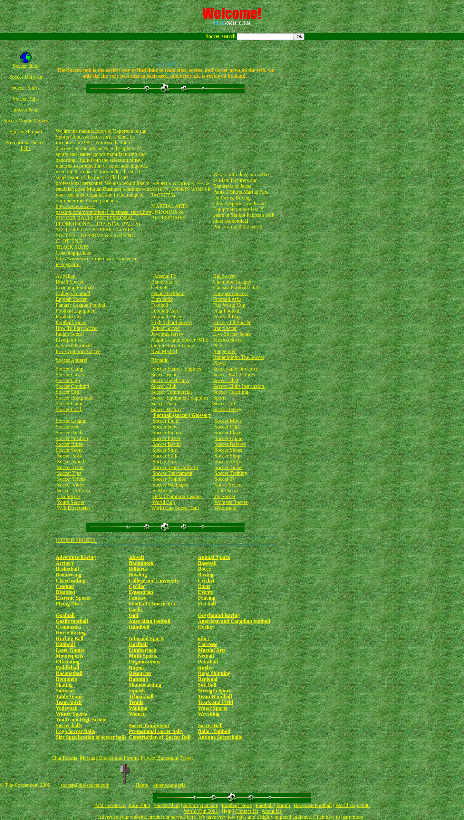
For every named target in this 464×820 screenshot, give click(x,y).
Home (141, 785)
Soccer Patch (69, 432)
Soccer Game (69, 403)
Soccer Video (70, 484)
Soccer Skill (165, 455)
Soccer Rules (69, 444)
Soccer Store (165, 461)
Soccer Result (166, 444)
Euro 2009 (162, 299)
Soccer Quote (229, 438)
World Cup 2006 (352, 805)
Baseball (207, 563)
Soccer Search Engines (176, 368)
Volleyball (67, 708)
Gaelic (136, 609)
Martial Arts (212, 650)
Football (159, 305)
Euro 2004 (139, 805)
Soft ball (207, 685)
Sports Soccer (229, 484)
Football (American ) (152, 603)
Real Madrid (164, 351)
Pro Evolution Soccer (78, 351)
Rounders (66, 679)
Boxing (205, 574)
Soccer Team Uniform (175, 467)
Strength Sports (215, 690)
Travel (186, 758)
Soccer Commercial (171, 392)
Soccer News (165, 426)
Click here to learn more (338, 817)
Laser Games (70, 650)
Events (205, 592)
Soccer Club (164, 386)
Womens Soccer (230, 502)
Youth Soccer (70, 502)
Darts (204, 586)
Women (137, 714)
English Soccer (71, 299)
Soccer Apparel (71, 360)
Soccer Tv (225, 479)
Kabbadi (65, 644)
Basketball (67, 569)
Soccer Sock (70, 455)
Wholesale (225, 508)
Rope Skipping (214, 673)
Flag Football (227, 311)
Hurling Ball (69, 638)
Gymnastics (69, 627)
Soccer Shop (26, 66)
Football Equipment (76, 311)
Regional (207, 679)
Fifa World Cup (229, 305)
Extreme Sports (73, 598)
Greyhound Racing (219, 615)
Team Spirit (69, 702)
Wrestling (208, 714)
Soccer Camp (69, 368)
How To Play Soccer (77, 328)
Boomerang (68, 574)
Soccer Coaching (230, 392)
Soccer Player (229, 432)
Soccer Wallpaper (170, 484)
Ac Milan (65, 276)
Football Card (165, 311)
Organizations (144, 661)
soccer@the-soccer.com (85, 785)
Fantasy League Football (81, 305)
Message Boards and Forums (110, 758)
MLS (203, 339)
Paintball (208, 661)
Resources (140, 673)
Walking (138, 708)
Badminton (141, 563)
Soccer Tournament (172, 473)
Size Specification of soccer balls (91, 737)
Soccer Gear (164, 403)
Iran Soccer (225, 328)
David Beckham (168, 293)
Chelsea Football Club (236, 287)
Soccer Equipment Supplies (180, 397)
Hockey (206, 627)
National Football (74, 345)
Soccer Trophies (169, 479)
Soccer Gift (225, 403)
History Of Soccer (232, 322)
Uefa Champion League (177, 496)
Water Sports (212, 708)
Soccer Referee (230, 444)
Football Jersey (166, 316)
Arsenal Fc (164, 276)
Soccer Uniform (26, 77)
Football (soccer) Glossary (182, 415)
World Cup (163, 502)
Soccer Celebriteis (170, 380)
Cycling (137, 586)
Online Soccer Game (172, 345)
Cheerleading (70, 580)
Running (138, 679)
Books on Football (313, 805)
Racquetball (69, 673)
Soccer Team (70, 467)
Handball (139, 627)
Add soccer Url (110, 805)
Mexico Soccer (228, 339)
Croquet (65, 586)
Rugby (205, 667)
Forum (283, 805)
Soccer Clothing (73, 386)
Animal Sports (214, 557)
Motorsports (69, 656)
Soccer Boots (165, 374)
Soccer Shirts (26, 88)
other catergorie (169, 785)
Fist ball (207, 603)
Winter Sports (71, 714)
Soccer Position (72, 438)
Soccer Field (165, 421)
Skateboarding (145, 685)
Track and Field (215, 702)
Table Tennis (69, 696)
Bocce (204, 569)
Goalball (65, 615)
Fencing (206, 598)
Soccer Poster (166, 438)
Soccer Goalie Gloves (25, 120)
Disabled (65, 592)
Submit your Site (200, 805)
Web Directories (74, 508)
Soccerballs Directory (235, 368)
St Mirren (162, 490)
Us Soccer (224, 496)
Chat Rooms (64, 758)
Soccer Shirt (165, 450)
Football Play (227, 316)
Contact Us (246, 811)
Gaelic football (72, 621)
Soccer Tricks (71, 479)
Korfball (138, 644)
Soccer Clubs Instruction (239, 386)
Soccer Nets (26, 109)
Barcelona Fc (165, 282)
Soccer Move (228, 421)
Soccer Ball (210, 725)
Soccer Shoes (228, 450)
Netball (206, 656)
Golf (134, 615)
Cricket (206, 580)
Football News (237, 805)
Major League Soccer (174, 339)
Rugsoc (137, 667)
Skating (64, 685)
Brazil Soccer (70, 282)
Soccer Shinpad (26, 131)
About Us (272, 811)
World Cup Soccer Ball (175, 508)
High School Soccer (171, 322)
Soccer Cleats (70, 374)
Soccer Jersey (227, 409)
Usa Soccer (68, 496)
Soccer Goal (69, 409)
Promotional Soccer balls (25, 145)
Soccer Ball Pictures (234, 374)
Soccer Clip (68, 380)
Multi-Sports (143, 656)
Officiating (68, 661)
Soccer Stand (70, 461)
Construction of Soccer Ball (160, 737)
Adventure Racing (76, 557)
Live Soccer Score (232, 334)
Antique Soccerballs (220, 737)
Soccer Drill (68, 392)
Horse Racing (71, 632)
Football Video (71, 322)
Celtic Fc (160, 287)
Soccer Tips (69, 473)
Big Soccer (224, 276)
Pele (217, 345)
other (203, 638)
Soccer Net (67, 426)
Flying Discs (69, 603)
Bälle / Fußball (214, 731)
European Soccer (230, 293)
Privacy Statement (160, 758)
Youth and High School (81, 719)
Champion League (232, 282)
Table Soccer (227, 490)
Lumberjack (142, 650)
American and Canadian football (234, 621)
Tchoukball (141, 696)
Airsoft (136, 557)
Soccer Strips (228, 461)
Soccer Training (231, 473)
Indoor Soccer (165, 328)
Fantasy (137, 598)
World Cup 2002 (201, 811)
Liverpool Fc (69, 339)
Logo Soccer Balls (75, 731)
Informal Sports (146, 638)
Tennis (136, 702)
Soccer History (166, 409)
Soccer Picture (167, 432)
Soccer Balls (26, 98)
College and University (154, 580)
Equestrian (141, 592)
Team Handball (215, 696)
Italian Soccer (70, 334)
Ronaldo (160, 360)
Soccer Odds (228, 426)
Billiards (138, 569)
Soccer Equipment (75, 397)
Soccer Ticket (229, 467)
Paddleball (67, 667)
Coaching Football (75, 287)
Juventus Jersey (167, 334)
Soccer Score (69, 450)
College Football (73, 293)
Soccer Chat (225, 380)
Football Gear (70, 316)
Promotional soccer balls (156, 731)
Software (65, 690)
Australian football (149, 621)
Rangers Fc (225, 351)
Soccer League (71, 421)
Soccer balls (69, 725)
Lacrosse (207, 644)
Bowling (138, 574)
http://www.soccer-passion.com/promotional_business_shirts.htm (103, 209)
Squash (137, 690)
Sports (220, 397)
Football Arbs (227, 299)
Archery (65, 563)
